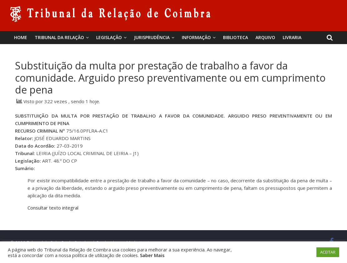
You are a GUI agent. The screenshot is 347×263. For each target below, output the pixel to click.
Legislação (109, 37)
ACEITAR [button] (327, 252)
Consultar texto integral (52, 208)
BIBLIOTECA (235, 37)
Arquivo (265, 37)
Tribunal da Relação (59, 37)
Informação (196, 37)
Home (20, 37)
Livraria (292, 37)
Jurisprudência (152, 37)
